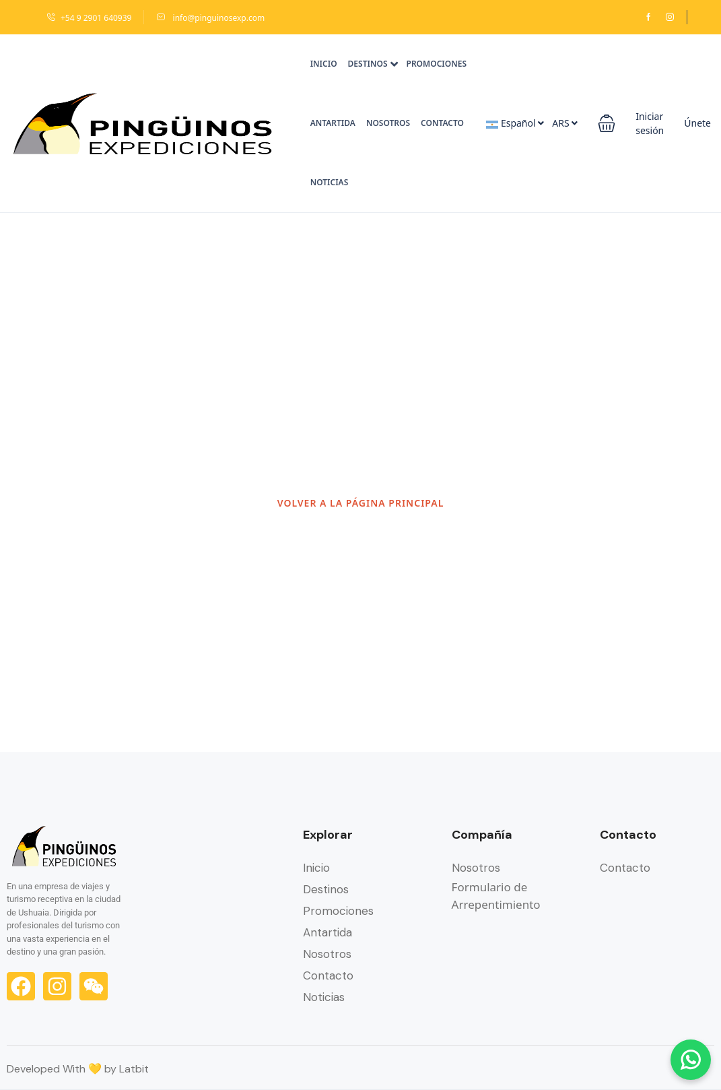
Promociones (437, 63)
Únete (697, 123)
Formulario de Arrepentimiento (496, 895)
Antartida (332, 123)
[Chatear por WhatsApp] (691, 1059)
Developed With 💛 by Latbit (78, 1069)
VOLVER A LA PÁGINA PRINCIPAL (360, 502)
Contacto (442, 123)
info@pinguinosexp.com (210, 18)
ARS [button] (565, 123)
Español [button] (515, 123)
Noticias (329, 182)
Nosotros (388, 123)
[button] (606, 123)
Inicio (323, 63)
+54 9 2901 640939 (88, 18)
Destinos (373, 64)
